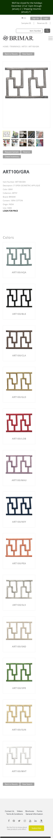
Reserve (26, 152)
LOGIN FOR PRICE (10, 211)
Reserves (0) (42, 23)
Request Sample (12, 152)
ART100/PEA (19, 563)
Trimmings (15, 46)
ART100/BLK (19, 314)
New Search (27, 54)
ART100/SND (19, 646)
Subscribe (36, 828)
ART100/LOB (19, 438)
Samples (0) (26, 23)
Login (45, 18)
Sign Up (35, 18)
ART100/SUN (19, 729)
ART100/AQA (19, 272)
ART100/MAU (19, 480)
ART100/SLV (19, 605)
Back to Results (11, 54)
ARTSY (24, 46)
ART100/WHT (19, 771)
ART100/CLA (19, 355)
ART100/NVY (19, 521)
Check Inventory (12, 156)
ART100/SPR (19, 688)
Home (5, 46)
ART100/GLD (19, 397)
